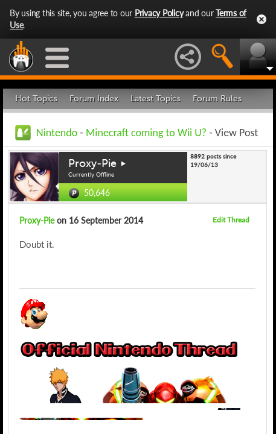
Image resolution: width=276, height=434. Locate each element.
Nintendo (56, 132)
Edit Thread (231, 219)
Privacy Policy (159, 13)
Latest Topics (155, 98)
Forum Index (93, 98)
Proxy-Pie (92, 163)
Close (261, 19)
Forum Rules (217, 98)
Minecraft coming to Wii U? (146, 132)
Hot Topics (36, 98)
